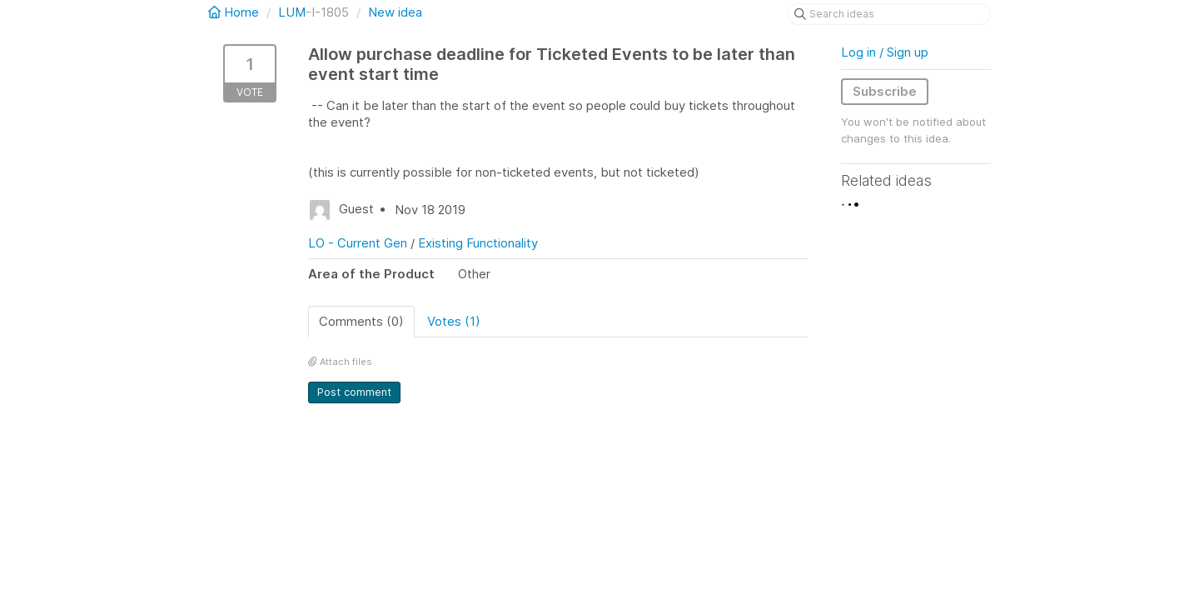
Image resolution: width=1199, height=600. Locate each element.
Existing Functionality (478, 243)
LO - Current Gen (357, 243)
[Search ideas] (889, 14)
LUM (292, 12)
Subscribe (885, 91)
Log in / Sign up (884, 52)
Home (235, 12)
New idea (395, 12)
